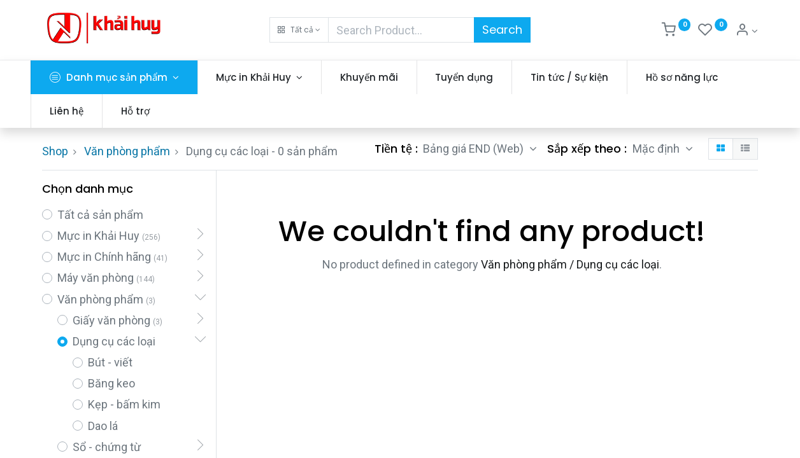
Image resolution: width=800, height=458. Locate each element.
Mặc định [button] (657, 148)
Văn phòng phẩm (127, 151)
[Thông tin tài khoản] (746, 31)
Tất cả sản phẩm (100, 214)
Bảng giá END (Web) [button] (474, 148)
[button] (299, 30)
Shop (55, 151)
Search (502, 30)
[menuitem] (380, 77)
